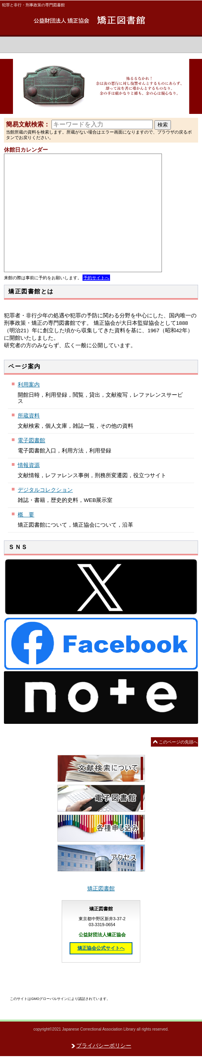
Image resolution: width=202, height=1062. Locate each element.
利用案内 (29, 385)
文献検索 (101, 768)
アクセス (101, 858)
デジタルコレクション (45, 490)
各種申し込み (101, 828)
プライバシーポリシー (103, 1046)
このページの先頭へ (178, 742)
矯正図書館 (101, 20)
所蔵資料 (29, 416)
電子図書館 (31, 440)
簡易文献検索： (28, 124)
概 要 (26, 515)
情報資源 (29, 465)
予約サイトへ (96, 277)
